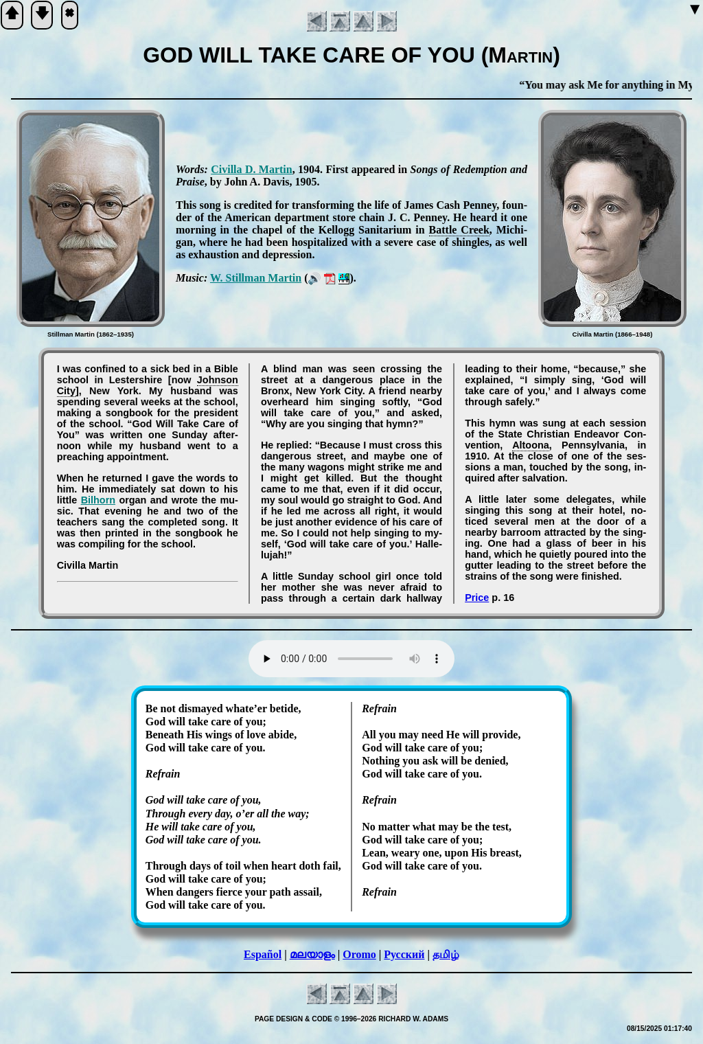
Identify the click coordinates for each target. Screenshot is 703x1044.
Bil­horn (98, 500)
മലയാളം (312, 954)
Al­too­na (530, 445)
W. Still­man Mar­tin (255, 278)
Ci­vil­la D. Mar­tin (251, 169)
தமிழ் (446, 954)
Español (262, 954)
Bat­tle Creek (459, 230)
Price (477, 597)
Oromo (359, 954)
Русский (404, 954)
